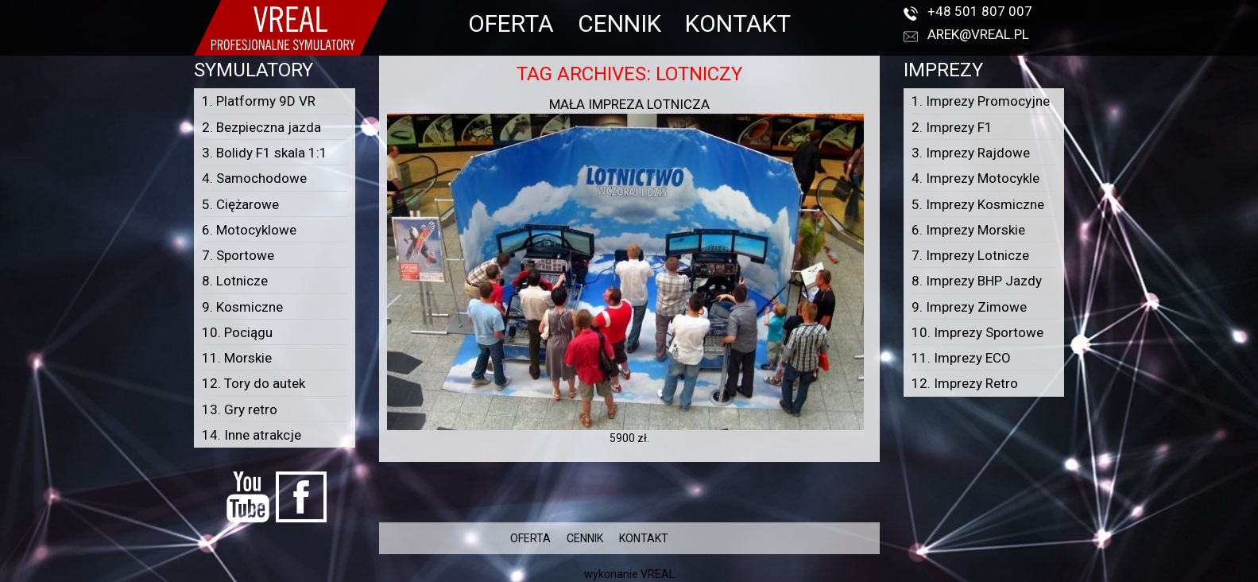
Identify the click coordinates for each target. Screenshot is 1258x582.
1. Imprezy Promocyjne (981, 101)
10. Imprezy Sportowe (977, 332)
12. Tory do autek (253, 383)
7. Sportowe (238, 255)
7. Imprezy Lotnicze (970, 255)
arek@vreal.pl (978, 34)
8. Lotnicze (235, 281)
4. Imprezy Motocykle (975, 178)
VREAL (658, 574)
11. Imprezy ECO (961, 358)
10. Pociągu (237, 332)
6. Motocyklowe (249, 230)
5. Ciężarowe (240, 204)
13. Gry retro (239, 409)
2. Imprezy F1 (952, 127)
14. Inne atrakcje (251, 435)
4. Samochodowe (254, 178)
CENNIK (619, 23)
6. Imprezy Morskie (968, 230)
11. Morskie (237, 358)
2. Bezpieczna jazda (261, 127)
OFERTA (511, 23)
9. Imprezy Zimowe (969, 307)
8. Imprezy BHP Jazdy (977, 281)
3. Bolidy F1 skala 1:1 (264, 153)
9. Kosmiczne (242, 307)
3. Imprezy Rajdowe (971, 153)
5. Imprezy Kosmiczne (978, 204)
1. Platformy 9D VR (258, 101)
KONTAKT (738, 23)
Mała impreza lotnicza (629, 104)
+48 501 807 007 (979, 11)
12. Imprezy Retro (965, 383)
